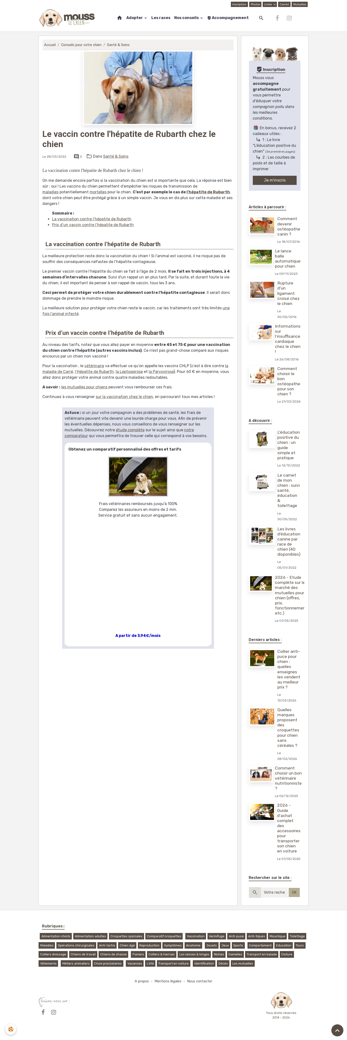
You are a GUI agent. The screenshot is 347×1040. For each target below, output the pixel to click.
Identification (204, 963)
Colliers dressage (53, 954)
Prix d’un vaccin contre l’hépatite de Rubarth (93, 225)
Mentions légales (167, 981)
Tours (300, 945)
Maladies (46, 945)
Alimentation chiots (55, 936)
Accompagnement (228, 17)
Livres (268, 4)
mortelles (98, 192)
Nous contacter (199, 981)
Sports (238, 945)
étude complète (130, 430)
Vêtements (48, 963)
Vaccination (196, 936)
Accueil (50, 45)
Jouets (211, 945)
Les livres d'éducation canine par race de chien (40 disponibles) (288, 542)
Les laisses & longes (194, 954)
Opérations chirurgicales (76, 945)
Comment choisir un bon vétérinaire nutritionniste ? (288, 778)
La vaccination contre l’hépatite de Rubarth (91, 219)
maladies (50, 192)
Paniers (138, 954)
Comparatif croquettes (164, 936)
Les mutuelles (242, 963)
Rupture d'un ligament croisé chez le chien (288, 293)
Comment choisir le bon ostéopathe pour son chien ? (288, 381)
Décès (223, 963)
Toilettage (297, 936)
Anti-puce (236, 936)
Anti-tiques (256, 936)
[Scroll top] (337, 1030)
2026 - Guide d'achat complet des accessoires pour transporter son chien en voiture (288, 828)
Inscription (239, 4)
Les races (160, 17)
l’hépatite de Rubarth (208, 192)
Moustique (277, 936)
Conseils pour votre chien (81, 45)
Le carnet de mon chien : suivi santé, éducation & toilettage (288, 490)
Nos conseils (187, 17)
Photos (255, 4)
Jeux (225, 945)
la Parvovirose (161, 371)
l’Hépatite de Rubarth (94, 371)
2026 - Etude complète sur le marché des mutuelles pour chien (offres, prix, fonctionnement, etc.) (291, 595)
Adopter (135, 17)
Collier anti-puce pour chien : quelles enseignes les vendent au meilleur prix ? (288, 669)
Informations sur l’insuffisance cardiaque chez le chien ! (287, 339)
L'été (150, 963)
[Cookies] (10, 1029)
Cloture (286, 954)
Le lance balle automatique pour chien (287, 259)
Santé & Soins (118, 45)
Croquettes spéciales (126, 936)
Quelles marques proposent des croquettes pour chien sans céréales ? (288, 727)
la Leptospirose (129, 371)
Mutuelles (299, 4)
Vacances (134, 963)
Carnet (284, 4)
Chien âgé (127, 945)
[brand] (68, 18)
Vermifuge (216, 936)
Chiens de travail (83, 954)
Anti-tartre (107, 945)
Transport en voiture (173, 963)
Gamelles (235, 954)
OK (294, 892)
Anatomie (193, 945)
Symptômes (173, 945)
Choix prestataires (108, 963)
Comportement (260, 945)
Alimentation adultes (90, 936)
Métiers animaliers (76, 963)
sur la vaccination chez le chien (124, 396)
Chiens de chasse (113, 954)
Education (283, 945)
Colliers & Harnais (161, 954)
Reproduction (149, 945)
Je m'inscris (275, 180)
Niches (219, 954)
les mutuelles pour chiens (84, 387)
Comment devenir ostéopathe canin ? (288, 226)
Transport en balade (262, 954)
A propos (142, 981)
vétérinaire (94, 366)
